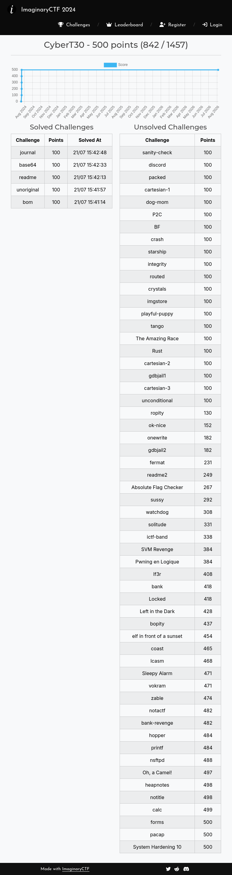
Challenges (74, 25)
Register (173, 25)
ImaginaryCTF (75, 869)
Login (212, 25)
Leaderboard (124, 25)
